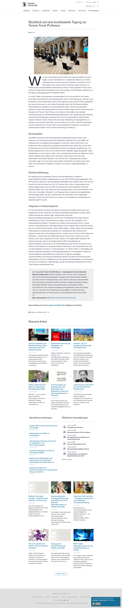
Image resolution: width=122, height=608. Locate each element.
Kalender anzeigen (67, 459)
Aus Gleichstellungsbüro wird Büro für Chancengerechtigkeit (42, 452)
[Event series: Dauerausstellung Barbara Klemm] (74, 442)
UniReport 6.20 (41, 312)
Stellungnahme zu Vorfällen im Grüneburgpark (39, 434)
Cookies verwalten (83, 603)
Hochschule (82, 11)
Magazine (80, 2)
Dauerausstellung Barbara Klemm (76, 444)
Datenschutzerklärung (71, 603)
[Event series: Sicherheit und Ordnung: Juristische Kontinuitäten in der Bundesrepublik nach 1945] (75, 452)
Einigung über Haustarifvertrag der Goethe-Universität (58, 546)
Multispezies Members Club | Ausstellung (78, 432)
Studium (55, 11)
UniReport (33, 312)
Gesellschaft (46, 11)
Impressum (62, 603)
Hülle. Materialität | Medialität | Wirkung (78, 449)
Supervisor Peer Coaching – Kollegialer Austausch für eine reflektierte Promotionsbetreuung (83, 499)
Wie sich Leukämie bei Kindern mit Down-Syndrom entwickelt (38, 546)
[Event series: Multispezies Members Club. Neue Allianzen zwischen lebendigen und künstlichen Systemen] (75, 430)
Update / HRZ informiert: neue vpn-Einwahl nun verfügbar (43, 427)
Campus (63, 11)
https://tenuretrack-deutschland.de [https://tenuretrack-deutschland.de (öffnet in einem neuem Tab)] (63, 298)
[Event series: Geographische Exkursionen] (75, 425)
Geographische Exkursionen (75, 427)
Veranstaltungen (94, 11)
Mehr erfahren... (111, 600)
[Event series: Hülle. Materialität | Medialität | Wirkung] (75, 447)
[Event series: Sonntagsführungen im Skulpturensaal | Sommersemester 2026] (75, 435)
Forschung (35, 11)
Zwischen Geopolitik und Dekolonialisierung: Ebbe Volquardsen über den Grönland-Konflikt (38, 346)
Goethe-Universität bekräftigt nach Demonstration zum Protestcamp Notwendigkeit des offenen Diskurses (41, 460)
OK (93, 603)
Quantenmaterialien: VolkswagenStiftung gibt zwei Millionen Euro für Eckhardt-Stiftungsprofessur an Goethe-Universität (60, 501)
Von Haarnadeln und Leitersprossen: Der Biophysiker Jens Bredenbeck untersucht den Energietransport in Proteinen (59, 390)
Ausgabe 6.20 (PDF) (54, 305)
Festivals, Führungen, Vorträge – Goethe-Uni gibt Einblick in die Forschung (38, 498)
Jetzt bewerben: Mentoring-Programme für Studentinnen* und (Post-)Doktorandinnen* (42, 443)
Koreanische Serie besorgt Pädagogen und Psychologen (60, 345)
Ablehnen (98, 603)
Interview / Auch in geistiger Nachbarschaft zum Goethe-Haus (82, 345)
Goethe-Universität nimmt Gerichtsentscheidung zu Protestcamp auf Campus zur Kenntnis (43, 470)
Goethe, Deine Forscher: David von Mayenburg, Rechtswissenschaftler (37, 387)
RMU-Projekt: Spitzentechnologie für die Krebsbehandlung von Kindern (83, 547)
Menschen (71, 11)
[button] (61, 574)
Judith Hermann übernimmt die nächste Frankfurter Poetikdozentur (83, 387)
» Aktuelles (26, 11)
